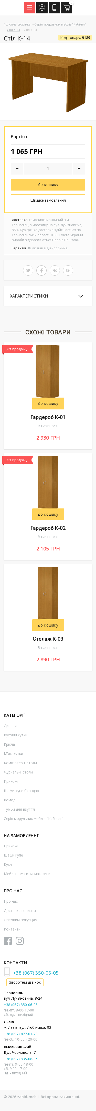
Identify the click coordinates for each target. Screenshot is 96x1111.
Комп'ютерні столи (20, 762)
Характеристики (29, 296)
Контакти (12, 929)
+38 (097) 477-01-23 (21, 1033)
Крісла (9, 744)
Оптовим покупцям (20, 919)
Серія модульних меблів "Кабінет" (60, 24)
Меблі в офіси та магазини (27, 873)
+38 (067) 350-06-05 (36, 972)
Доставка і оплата (20, 910)
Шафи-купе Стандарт (22, 790)
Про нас (11, 901)
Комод (9, 799)
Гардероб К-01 (48, 417)
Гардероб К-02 (48, 528)
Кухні (8, 864)
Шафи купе (13, 855)
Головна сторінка (17, 24)
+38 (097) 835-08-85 (21, 1058)
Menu (31, 6)
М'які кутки (13, 753)
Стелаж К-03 (48, 639)
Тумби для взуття (19, 809)
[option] (48, 81)
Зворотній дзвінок (25, 982)
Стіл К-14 (13, 30)
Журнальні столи (18, 772)
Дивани (10, 725)
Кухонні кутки (15, 735)
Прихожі (11, 781)
